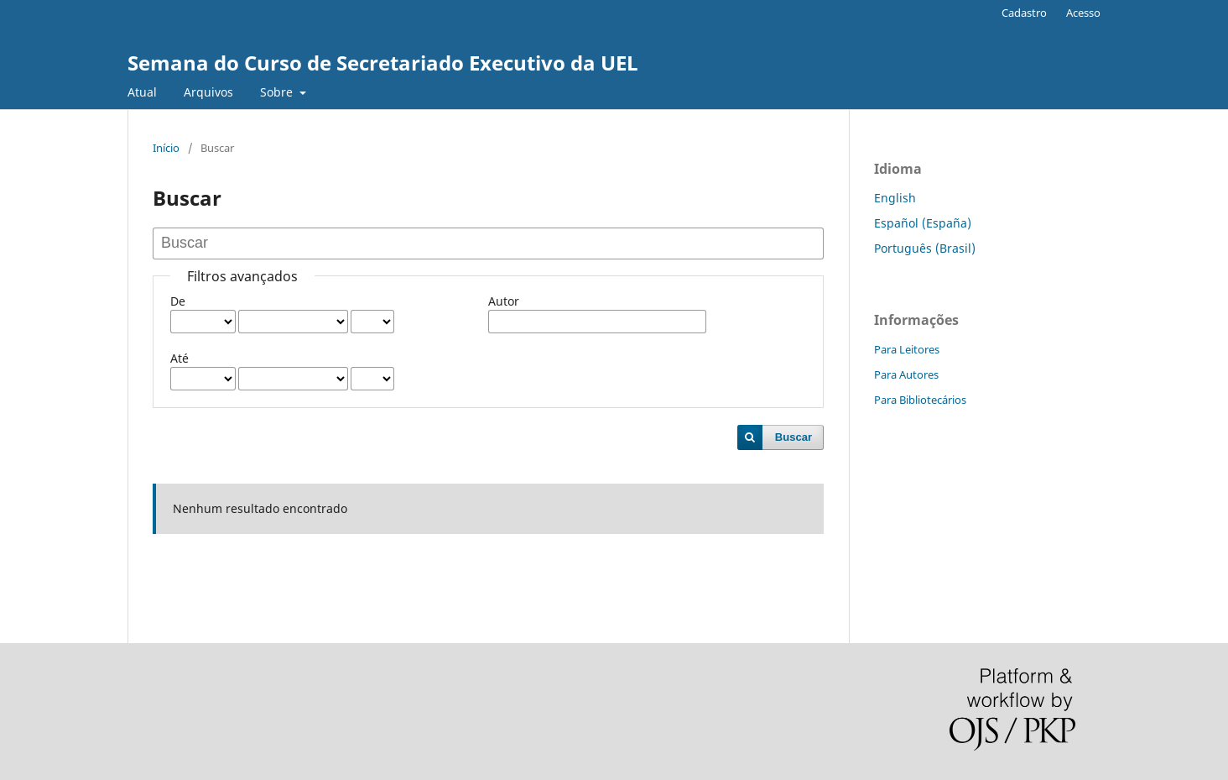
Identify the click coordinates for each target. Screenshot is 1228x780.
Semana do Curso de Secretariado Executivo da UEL (382, 62)
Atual (142, 92)
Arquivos (208, 92)
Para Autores (906, 374)
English (895, 198)
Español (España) (922, 223)
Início (166, 147)
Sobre (278, 92)
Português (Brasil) (925, 248)
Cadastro (1024, 12)
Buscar (793, 437)
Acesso (1083, 12)
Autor (503, 301)
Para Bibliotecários (920, 399)
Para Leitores (906, 349)
